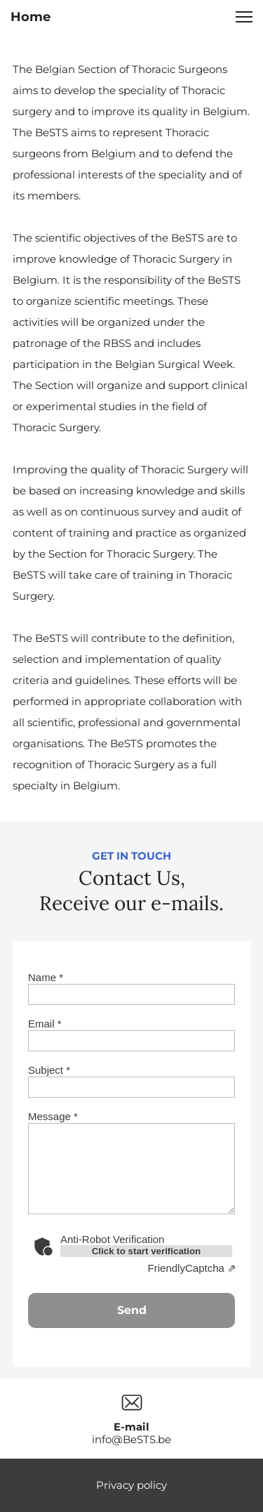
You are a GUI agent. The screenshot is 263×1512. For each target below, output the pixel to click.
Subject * (49, 1070)
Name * (45, 977)
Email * (45, 1024)
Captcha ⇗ (192, 1268)
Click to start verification (146, 1251)
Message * (53, 1116)
